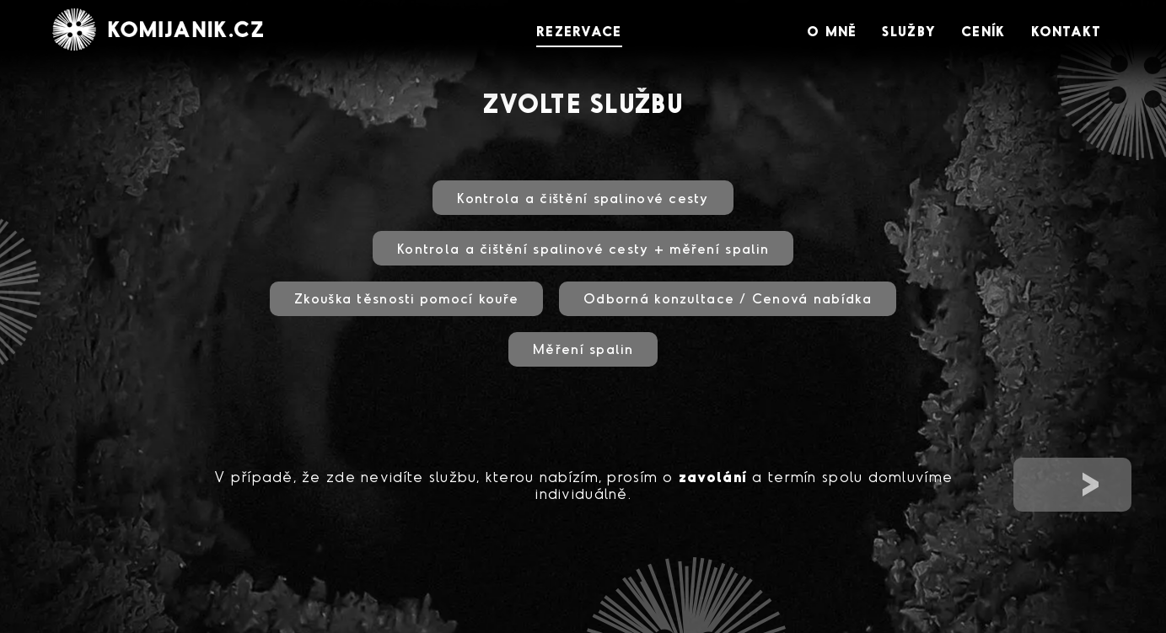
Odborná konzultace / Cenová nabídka (727, 298)
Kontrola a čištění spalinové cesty (583, 198)
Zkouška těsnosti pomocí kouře (406, 298)
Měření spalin (583, 349)
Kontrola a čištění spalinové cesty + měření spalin (583, 248)
